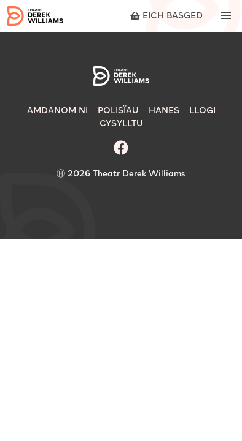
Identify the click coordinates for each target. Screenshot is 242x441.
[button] (226, 16)
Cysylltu (121, 123)
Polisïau (118, 111)
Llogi (202, 111)
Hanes (164, 111)
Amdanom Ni (57, 111)
